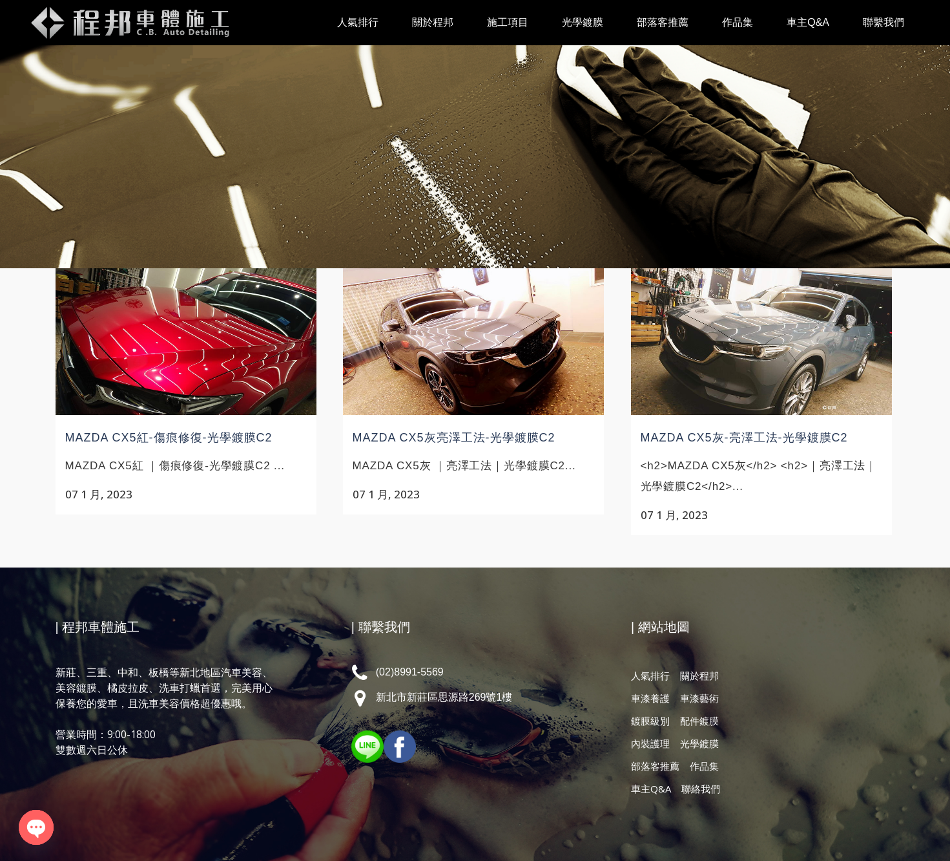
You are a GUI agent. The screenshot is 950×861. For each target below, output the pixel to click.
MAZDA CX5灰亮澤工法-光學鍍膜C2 (454, 437)
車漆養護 (650, 698)
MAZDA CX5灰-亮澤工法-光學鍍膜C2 (744, 437)
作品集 (704, 766)
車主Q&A (651, 788)
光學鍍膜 (699, 743)
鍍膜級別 (650, 720)
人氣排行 (650, 675)
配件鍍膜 (699, 720)
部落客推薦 (655, 766)
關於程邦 (699, 675)
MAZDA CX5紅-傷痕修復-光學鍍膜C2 (169, 437)
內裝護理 (650, 743)
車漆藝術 (699, 698)
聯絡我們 (700, 788)
